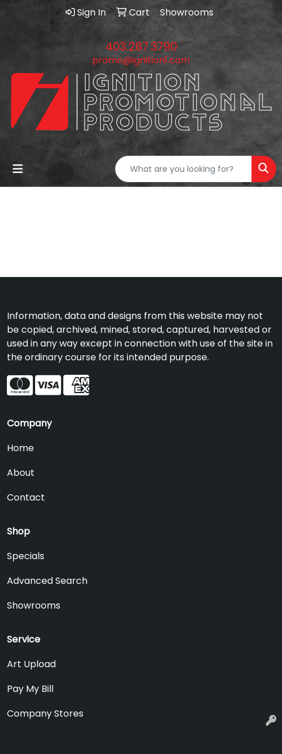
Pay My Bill (30, 688)
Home (20, 448)
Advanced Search (47, 580)
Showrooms (33, 605)
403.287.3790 (141, 47)
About (21, 472)
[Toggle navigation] (18, 169)
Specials (25, 556)
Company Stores (45, 713)
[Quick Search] (183, 169)
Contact (26, 497)
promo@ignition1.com (141, 60)
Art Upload (31, 664)
